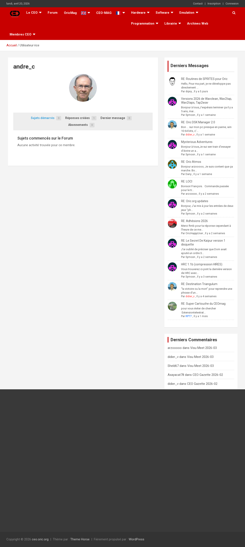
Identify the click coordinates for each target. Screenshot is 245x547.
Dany (189, 174)
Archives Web (197, 23)
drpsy (189, 91)
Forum (53, 13)
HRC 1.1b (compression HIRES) (201, 264)
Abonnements (81, 125)
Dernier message (116, 118)
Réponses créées (80, 118)
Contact (198, 3)
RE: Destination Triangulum (199, 284)
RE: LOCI (186, 181)
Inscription (214, 3)
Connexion (232, 3)
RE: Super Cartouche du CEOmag (203, 303)
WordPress (136, 539)
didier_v (190, 134)
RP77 (189, 316)
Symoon (190, 114)
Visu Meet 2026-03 (203, 348)
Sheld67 (173, 366)
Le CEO (32, 13)
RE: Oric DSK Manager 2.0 (198, 122)
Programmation (142, 23)
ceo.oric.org (40, 539)
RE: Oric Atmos (191, 161)
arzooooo (191, 193)
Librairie (170, 23)
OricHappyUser (194, 233)
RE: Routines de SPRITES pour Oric (204, 79)
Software (162, 13)
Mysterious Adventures (197, 142)
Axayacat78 (176, 375)
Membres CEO (20, 34)
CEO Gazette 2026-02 (208, 375)
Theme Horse (80, 539)
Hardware (138, 13)
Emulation (186, 13)
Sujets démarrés (46, 118)
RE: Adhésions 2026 (194, 221)
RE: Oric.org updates (194, 201)
